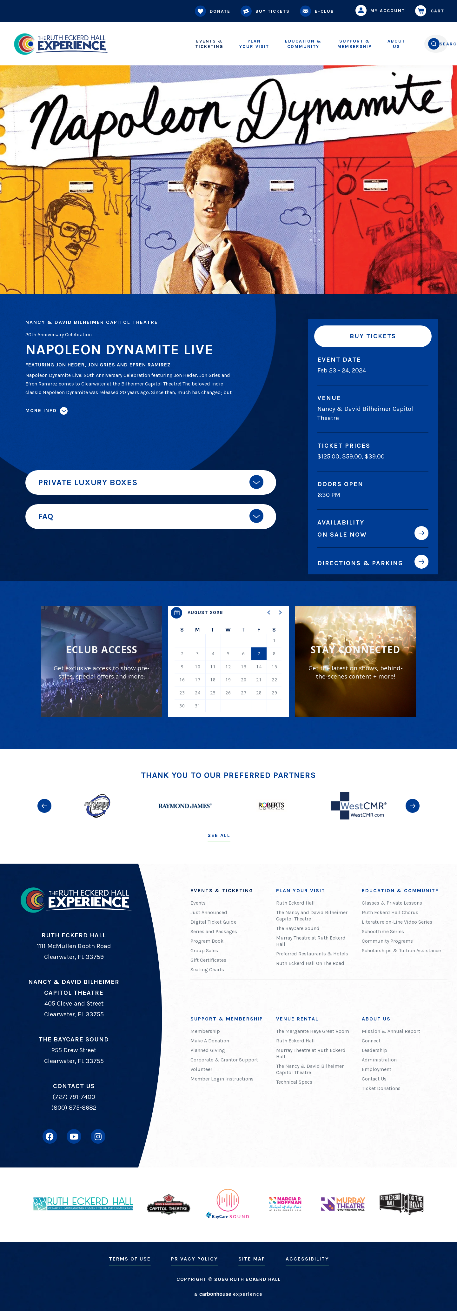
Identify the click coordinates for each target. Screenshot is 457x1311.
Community (276, 43)
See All (219, 835)
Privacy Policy (194, 1259)
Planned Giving (207, 1050)
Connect (371, 1041)
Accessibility (307, 1259)
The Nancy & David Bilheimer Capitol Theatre (310, 1069)
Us (370, 43)
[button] (269, 612)
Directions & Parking (360, 562)
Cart (431, 11)
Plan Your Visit (300, 890)
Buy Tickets (266, 11)
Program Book (206, 941)
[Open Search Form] (421, 44)
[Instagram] (98, 1136)
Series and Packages (213, 931)
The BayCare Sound (298, 928)
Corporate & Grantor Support (224, 1060)
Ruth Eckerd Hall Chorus (390, 912)
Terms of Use (130, 1259)
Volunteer (201, 1069)
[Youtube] (74, 1136)
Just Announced (208, 912)
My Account (381, 10)
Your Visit (227, 43)
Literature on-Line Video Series (397, 922)
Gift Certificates (208, 960)
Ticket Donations (381, 1088)
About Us (376, 1019)
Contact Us (374, 1079)
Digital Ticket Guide (213, 922)
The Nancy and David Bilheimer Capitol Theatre (312, 915)
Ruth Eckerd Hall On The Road (310, 963)
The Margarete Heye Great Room (312, 1031)
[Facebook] (50, 1136)
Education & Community (400, 890)
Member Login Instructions (222, 1079)
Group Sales (204, 950)
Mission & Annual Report (391, 1031)
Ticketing (183, 43)
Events (198, 903)
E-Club (318, 11)
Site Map (251, 1259)
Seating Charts (207, 970)
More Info (41, 410)
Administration (379, 1060)
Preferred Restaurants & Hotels (312, 954)
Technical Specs (294, 1082)
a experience (228, 1294)
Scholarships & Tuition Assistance (401, 950)
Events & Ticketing (221, 890)
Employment (376, 1069)
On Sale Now (342, 534)
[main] (228, 374)
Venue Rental (297, 1019)
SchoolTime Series (383, 931)
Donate (213, 11)
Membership (328, 43)
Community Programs (387, 941)
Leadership (374, 1050)
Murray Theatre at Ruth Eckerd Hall (311, 941)
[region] (228, 661)
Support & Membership (226, 1019)
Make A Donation (209, 1041)
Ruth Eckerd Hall (295, 903)
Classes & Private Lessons (392, 903)
